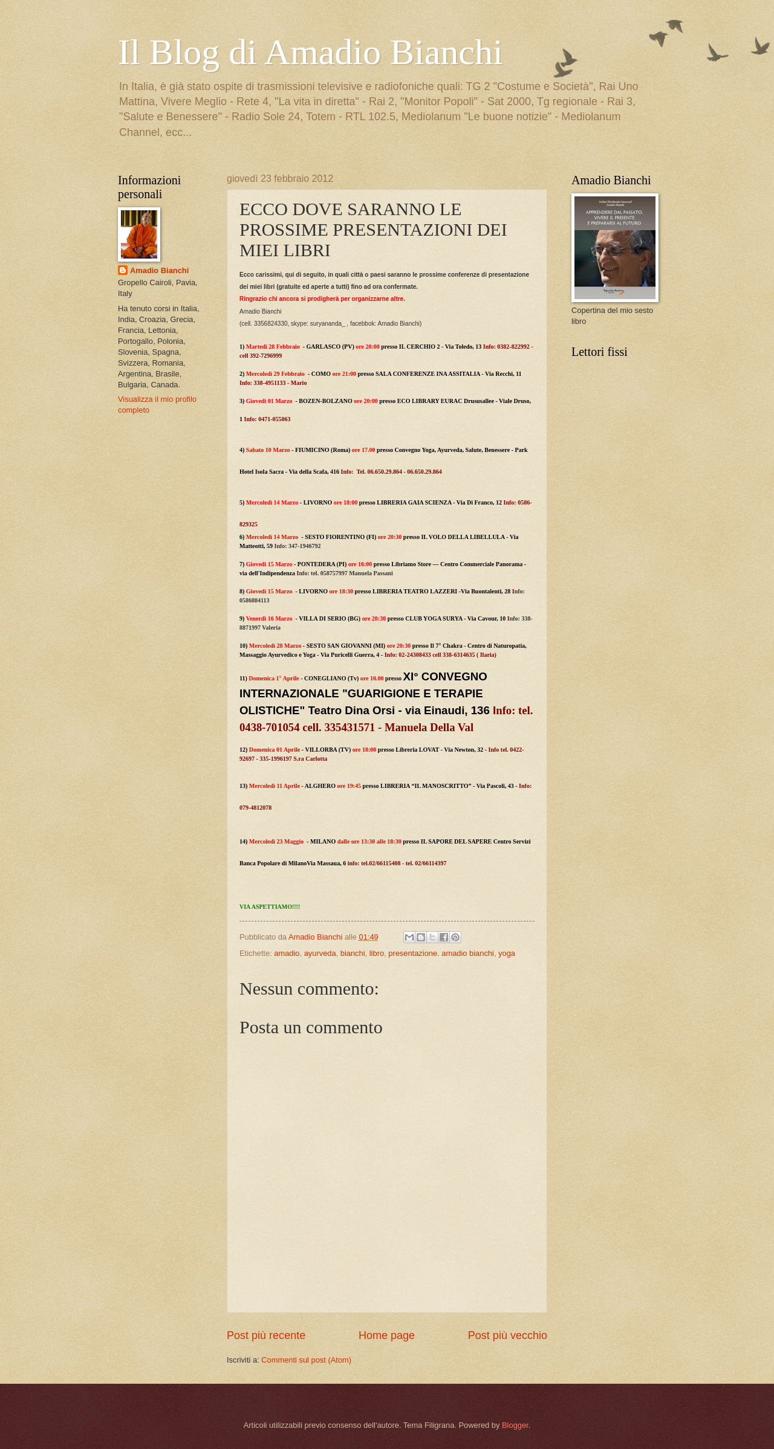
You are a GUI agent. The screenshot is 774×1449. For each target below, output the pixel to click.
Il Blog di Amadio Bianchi (310, 52)
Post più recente (266, 1335)
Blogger (515, 1425)
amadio (286, 953)
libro (376, 953)
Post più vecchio (507, 1335)
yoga (506, 953)
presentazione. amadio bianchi (441, 953)
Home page (387, 1335)
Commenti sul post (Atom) (306, 1359)
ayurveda (320, 953)
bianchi (352, 953)
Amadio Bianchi (159, 270)
